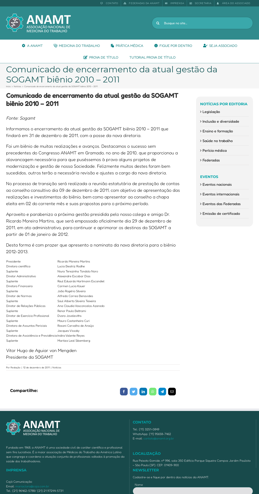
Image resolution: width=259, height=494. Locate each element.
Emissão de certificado (221, 213)
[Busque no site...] (202, 23)
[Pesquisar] (158, 23)
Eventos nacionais (217, 184)
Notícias (56, 367)
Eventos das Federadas (222, 203)
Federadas (211, 160)
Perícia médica (215, 150)
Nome (139, 485)
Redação (15, 367)
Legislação (211, 111)
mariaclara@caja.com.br (32, 486)
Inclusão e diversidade (221, 121)
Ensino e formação (218, 131)
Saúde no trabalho (218, 140)
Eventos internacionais (221, 194)
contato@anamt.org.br (158, 438)
